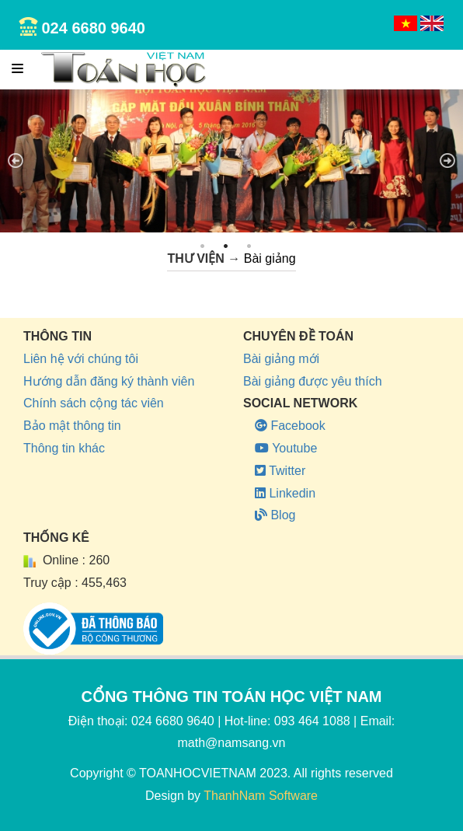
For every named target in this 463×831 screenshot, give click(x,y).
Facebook (290, 425)
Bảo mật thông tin (72, 425)
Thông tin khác (64, 448)
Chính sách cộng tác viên (93, 403)
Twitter (280, 470)
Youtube (286, 448)
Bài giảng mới (281, 358)
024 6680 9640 (92, 28)
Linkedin (285, 493)
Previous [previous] (15, 161)
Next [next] (447, 161)
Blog (275, 515)
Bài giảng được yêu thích (312, 381)
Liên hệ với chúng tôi (80, 358)
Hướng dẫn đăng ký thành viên (108, 381)
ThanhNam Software (261, 795)
